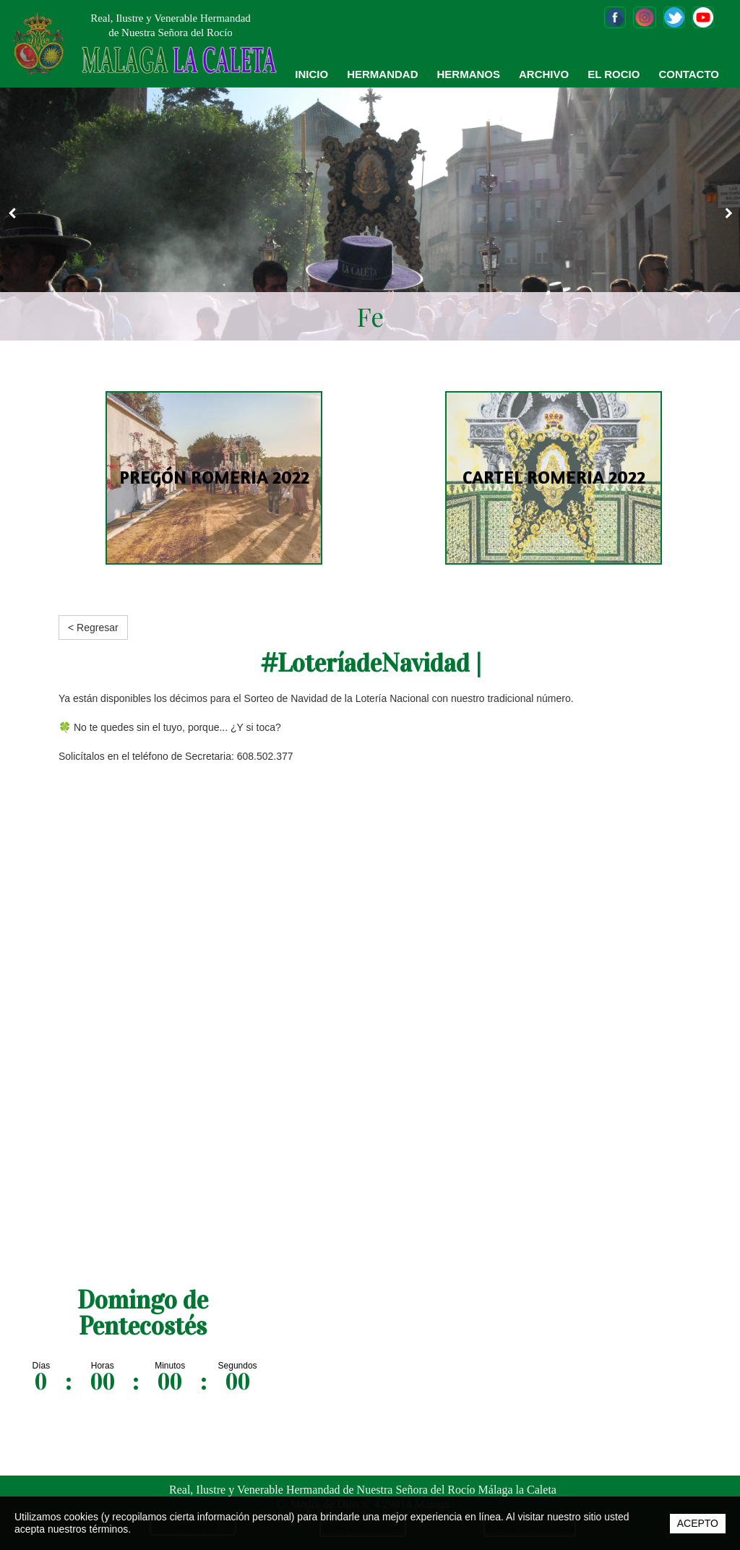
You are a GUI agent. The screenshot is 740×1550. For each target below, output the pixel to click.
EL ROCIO (614, 74)
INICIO (311, 74)
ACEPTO (697, 1523)
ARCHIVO (544, 74)
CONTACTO (688, 74)
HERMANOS (468, 74)
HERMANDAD (382, 74)
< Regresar (93, 627)
